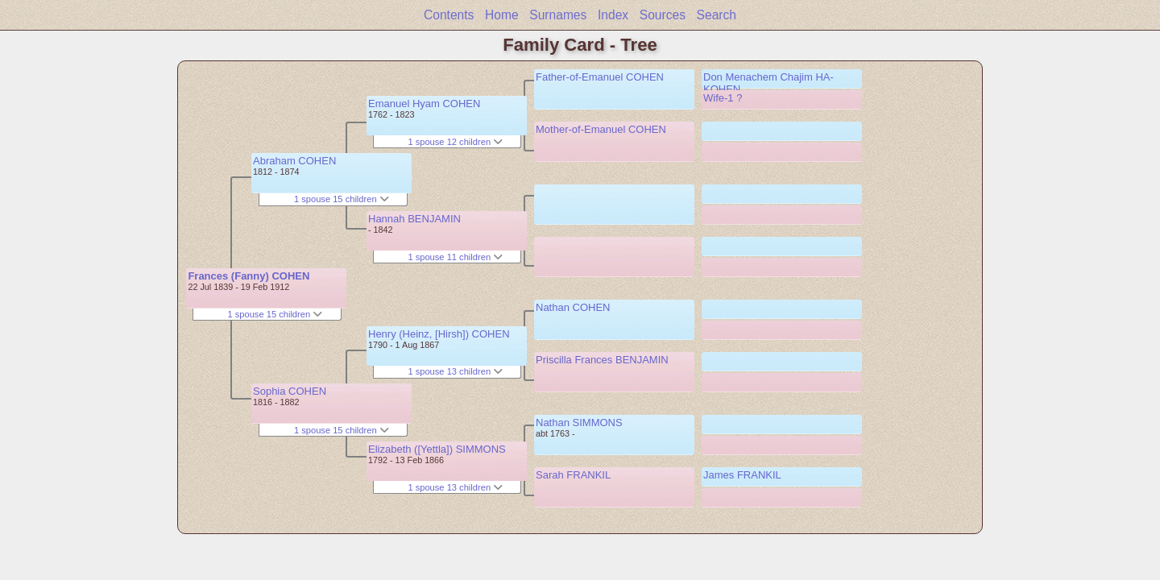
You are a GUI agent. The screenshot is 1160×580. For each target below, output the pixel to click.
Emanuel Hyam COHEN (424, 103)
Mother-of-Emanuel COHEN (601, 129)
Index (613, 15)
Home (502, 15)
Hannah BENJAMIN (414, 219)
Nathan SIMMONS (579, 422)
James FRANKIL (742, 475)
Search (716, 15)
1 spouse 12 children (455, 142)
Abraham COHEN (294, 161)
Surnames (557, 15)
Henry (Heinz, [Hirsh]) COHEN (439, 334)
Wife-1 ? (722, 98)
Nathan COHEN (573, 307)
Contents (449, 15)
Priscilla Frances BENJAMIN (602, 360)
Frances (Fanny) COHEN (248, 276)
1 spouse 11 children (455, 257)
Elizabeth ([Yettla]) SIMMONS (437, 449)
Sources (663, 15)
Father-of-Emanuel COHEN (600, 77)
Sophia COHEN (289, 391)
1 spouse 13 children (455, 371)
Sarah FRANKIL (573, 475)
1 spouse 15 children (274, 314)
